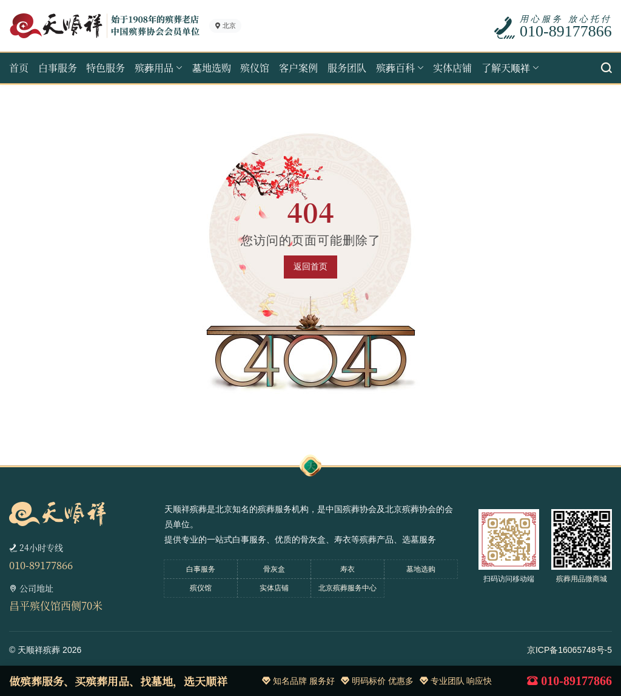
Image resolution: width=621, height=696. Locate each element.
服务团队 (346, 68)
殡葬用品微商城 (581, 579)
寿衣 (347, 569)
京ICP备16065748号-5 (569, 650)
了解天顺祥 (506, 68)
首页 (19, 68)
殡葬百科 (395, 68)
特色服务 (105, 68)
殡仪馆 (254, 68)
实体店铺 (452, 68)
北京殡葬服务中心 (347, 588)
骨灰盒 (274, 569)
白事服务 (57, 68)
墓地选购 (211, 68)
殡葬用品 (154, 68)
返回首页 (310, 266)
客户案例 (298, 68)
